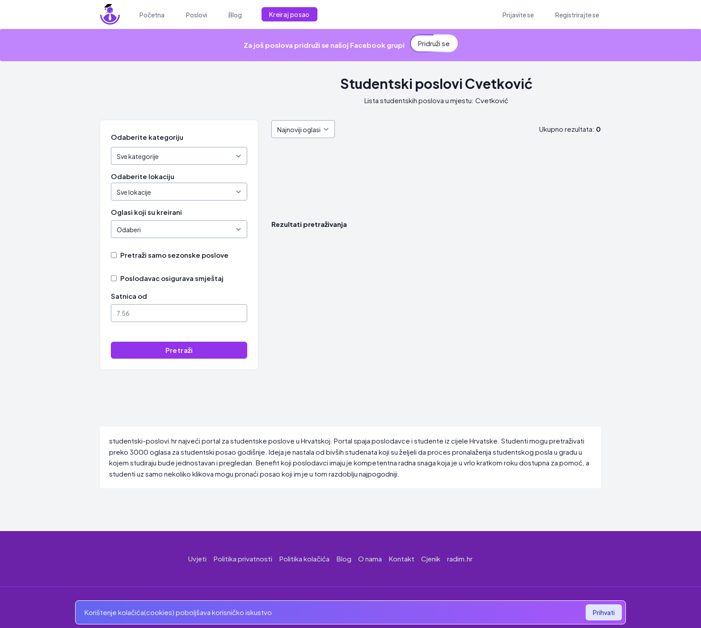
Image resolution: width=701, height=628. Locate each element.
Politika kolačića (304, 558)
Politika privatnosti (242, 558)
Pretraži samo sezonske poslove (174, 255)
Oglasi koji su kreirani (146, 212)
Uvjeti (197, 558)
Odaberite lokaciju (142, 176)
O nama (370, 558)
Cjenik (430, 558)
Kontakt (401, 558)
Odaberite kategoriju (147, 137)
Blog (343, 558)
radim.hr (460, 558)
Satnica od (129, 296)
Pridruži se (434, 42)
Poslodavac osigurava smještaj (172, 278)
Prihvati (604, 612)
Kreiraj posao (289, 14)
